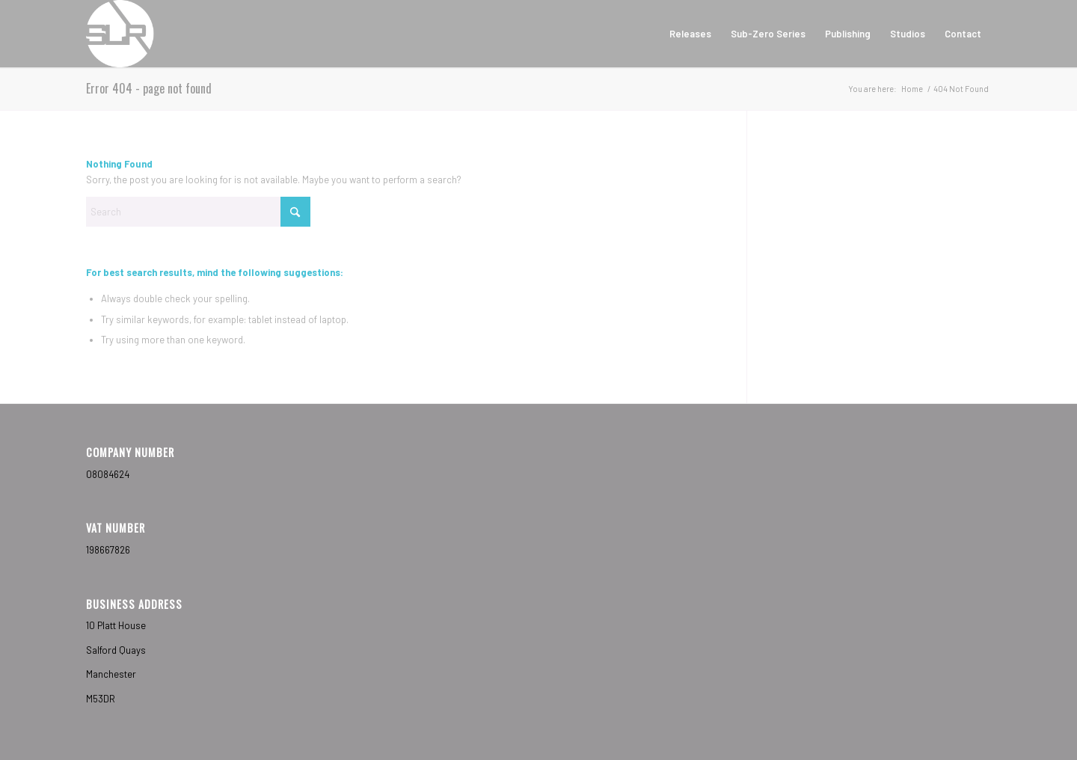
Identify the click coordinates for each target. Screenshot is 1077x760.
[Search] (198, 212)
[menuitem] (690, 33)
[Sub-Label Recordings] (120, 33)
